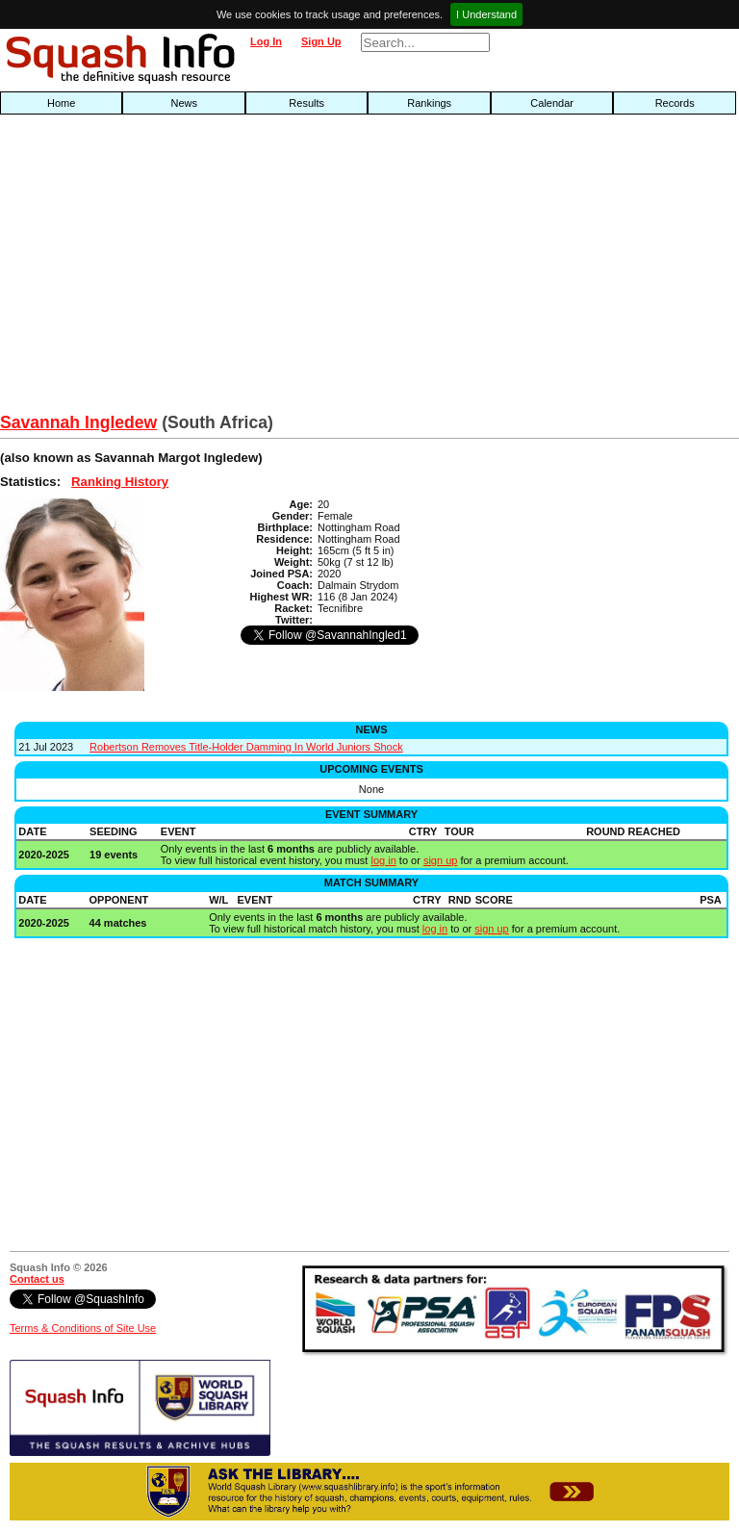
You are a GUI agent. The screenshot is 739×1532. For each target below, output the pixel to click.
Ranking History (119, 481)
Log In (266, 41)
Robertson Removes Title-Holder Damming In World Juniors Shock (246, 747)
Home (61, 103)
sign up (440, 860)
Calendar (551, 103)
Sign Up (321, 41)
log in (382, 860)
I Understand (486, 14)
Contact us (37, 1279)
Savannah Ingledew (78, 422)
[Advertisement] (236, 268)
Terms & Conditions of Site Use (83, 1328)
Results (306, 103)
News (183, 103)
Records (675, 103)
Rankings (429, 103)
